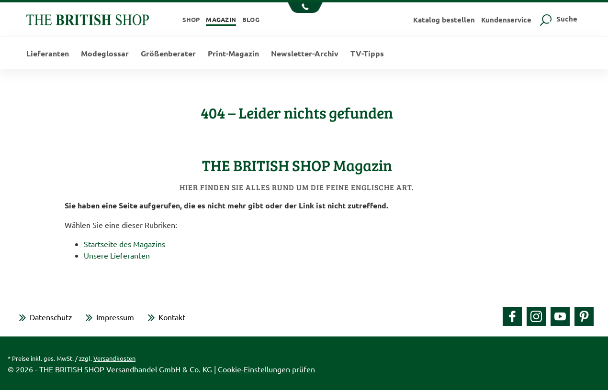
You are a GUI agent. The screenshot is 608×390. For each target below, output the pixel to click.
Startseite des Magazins (124, 244)
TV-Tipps (367, 53)
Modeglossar (105, 53)
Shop (191, 19)
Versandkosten (114, 358)
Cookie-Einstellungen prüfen (266, 369)
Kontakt (171, 317)
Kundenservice (506, 19)
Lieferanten (47, 53)
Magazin (221, 19)
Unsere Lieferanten (117, 255)
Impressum (115, 317)
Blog (250, 19)
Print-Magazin (233, 53)
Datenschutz (51, 317)
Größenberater (168, 53)
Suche (557, 18)
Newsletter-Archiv (304, 53)
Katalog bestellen (444, 19)
